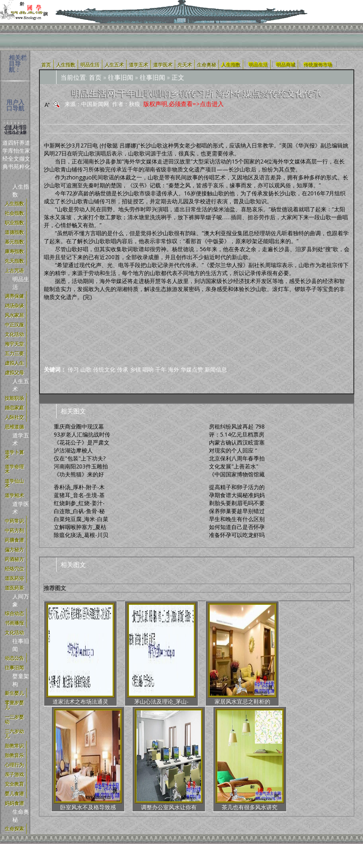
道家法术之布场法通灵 (65, 658)
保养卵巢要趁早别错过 (237, 511)
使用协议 (88, 770)
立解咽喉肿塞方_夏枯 (80, 527)
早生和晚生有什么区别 (237, 519)
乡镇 (135, 369)
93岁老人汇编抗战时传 (82, 434)
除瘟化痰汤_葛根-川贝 (81, 535)
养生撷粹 (22, 154)
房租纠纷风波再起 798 (237, 426)
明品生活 (258, 64)
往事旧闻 (120, 77)
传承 (122, 369)
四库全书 (11, 154)
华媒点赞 (192, 369)
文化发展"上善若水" (233, 466)
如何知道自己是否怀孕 (237, 527)
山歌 (86, 369)
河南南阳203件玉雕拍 (81, 466)
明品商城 (285, 64)
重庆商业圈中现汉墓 (79, 426)
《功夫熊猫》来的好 (79, 474)
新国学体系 (199, 770)
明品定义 (142, 770)
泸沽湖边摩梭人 (73, 450)
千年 (160, 369)
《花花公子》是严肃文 (81, 442)
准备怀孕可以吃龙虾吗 (237, 535)
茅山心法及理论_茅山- (118, 658)
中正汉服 (169, 770)
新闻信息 (216, 369)
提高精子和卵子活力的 (237, 487)
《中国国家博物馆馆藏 (237, 474)
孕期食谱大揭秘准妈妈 (237, 495)
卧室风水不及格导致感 (222, 658)
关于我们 (61, 770)
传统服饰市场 (318, 64)
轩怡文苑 (16, 154)
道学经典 (5, 154)
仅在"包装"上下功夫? (79, 458)
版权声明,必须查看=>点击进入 (183, 104)
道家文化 (27, 154)
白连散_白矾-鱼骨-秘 (79, 511)
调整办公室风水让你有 (275, 658)
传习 (73, 369)
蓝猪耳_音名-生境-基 (79, 495)
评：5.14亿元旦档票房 (236, 434)
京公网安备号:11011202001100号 (273, 782)
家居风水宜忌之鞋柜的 (170, 658)
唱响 (148, 369)
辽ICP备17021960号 (200, 782)
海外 (173, 369)
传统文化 (104, 369)
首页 (95, 77)
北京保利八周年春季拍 (237, 458)
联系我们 (283, 770)
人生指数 (230, 64)
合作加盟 (229, 770)
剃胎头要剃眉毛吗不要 (237, 503)
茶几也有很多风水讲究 (327, 658)
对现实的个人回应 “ (233, 450)
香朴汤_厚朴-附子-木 (79, 487)
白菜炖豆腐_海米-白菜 (81, 519)
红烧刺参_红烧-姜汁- (79, 503)
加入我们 (256, 770)
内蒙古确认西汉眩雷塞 (237, 442)
